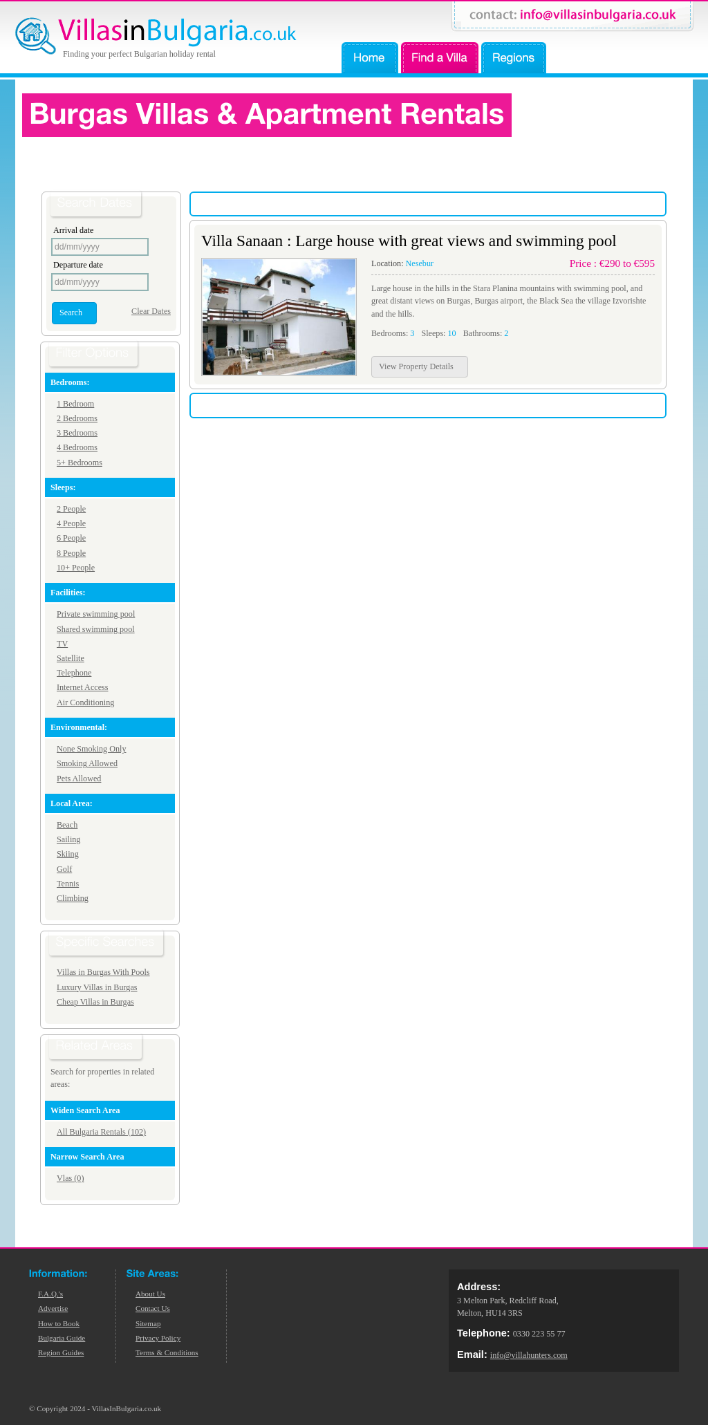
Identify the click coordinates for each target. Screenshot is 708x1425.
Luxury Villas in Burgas (97, 987)
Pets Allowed (79, 778)
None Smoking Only (92, 749)
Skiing (68, 854)
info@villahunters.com (529, 1355)
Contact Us (153, 1308)
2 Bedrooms (77, 418)
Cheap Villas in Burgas (95, 1002)
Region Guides (61, 1352)
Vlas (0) (70, 1178)
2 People (71, 509)
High (621, 203)
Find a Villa (439, 57)
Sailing (68, 839)
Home (370, 57)
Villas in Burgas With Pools (103, 972)
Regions (513, 57)
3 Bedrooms (77, 433)
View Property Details (416, 366)
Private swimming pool (96, 614)
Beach (67, 825)
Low (651, 203)
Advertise (53, 1308)
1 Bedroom (75, 404)
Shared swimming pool (96, 629)
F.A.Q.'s (50, 1293)
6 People (71, 538)
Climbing (72, 898)
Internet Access (83, 687)
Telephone (74, 673)
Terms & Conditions (167, 1352)
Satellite (70, 658)
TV (62, 644)
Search (70, 312)
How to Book (59, 1323)
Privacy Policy (158, 1338)
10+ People (76, 567)
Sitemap (148, 1323)
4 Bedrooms (77, 447)
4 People (71, 523)
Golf (64, 869)
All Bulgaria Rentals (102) (101, 1132)
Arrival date (73, 230)
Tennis (68, 883)
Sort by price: (584, 204)
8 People (71, 553)
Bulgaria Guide (61, 1338)
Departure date (78, 265)
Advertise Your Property (621, 57)
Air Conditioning (85, 702)
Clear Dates (151, 311)
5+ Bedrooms (79, 462)
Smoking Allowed (87, 763)
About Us (150, 1293)
